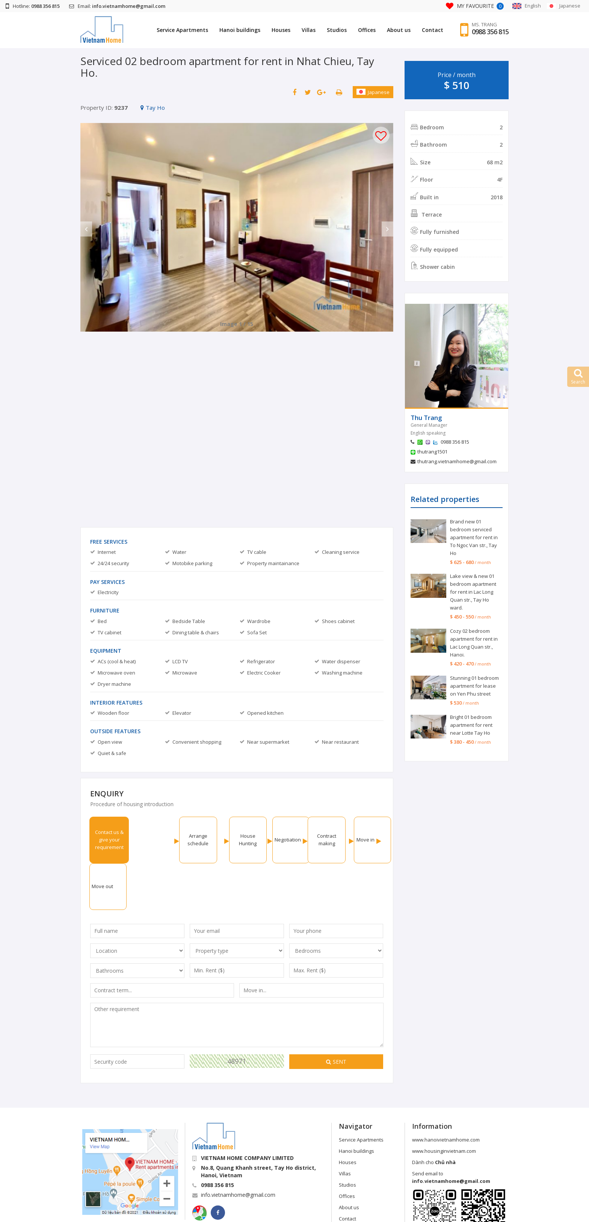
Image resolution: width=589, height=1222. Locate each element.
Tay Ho (152, 107)
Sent (336, 1015)
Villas (309, 29)
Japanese (373, 92)
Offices (367, 29)
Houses (281, 29)
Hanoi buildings (239, 29)
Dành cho (434, 1115)
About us (399, 29)
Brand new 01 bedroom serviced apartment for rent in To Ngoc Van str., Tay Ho (474, 537)
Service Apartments (182, 29)
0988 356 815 (490, 32)
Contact (432, 29)
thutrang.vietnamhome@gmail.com (457, 461)
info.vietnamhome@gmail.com (238, 1148)
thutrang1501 (432, 451)
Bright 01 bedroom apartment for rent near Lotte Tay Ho (471, 725)
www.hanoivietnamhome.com (446, 1093)
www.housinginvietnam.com (444, 1104)
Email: (117, 6)
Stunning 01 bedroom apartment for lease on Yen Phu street (474, 686)
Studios (337, 29)
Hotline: (33, 6)
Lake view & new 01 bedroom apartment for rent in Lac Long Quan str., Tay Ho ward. (473, 592)
